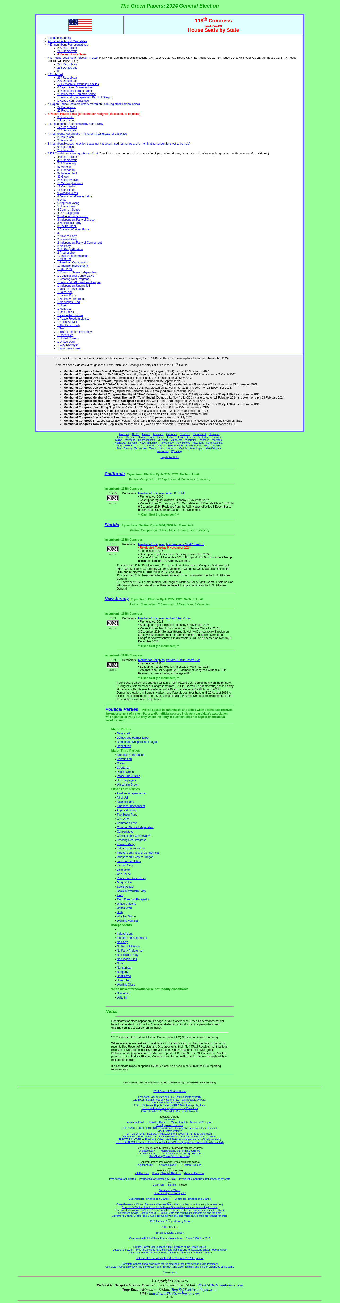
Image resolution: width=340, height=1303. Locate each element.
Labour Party (125, 865)
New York (198, 442)
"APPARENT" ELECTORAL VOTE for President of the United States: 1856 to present (169, 1136)
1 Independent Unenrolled (73, 285)
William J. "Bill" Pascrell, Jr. (183, 660)
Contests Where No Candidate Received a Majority (169, 1111)
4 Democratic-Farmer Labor (74, 90)
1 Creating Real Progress (73, 279)
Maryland (130, 439)
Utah (161, 448)
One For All (124, 874)
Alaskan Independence (131, 793)
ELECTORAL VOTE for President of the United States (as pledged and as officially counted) (170, 1139)
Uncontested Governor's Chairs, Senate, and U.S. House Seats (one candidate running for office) (169, 1210)
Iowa (181, 437)
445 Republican (67, 156)
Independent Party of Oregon (135, 857)
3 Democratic (65, 117)
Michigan (163, 439)
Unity (120, 912)
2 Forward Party (67, 239)
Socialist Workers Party (131, 891)
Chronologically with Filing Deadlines (181, 1153)
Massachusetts (146, 439)
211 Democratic (67, 51)
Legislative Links (169, 457)
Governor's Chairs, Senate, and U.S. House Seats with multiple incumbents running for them (169, 1212)
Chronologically (146, 1153)
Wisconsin (163, 451)
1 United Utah (66, 341)
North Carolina (214, 442)
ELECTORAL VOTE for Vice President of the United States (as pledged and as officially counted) (170, 1142)
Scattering (123, 993)
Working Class (126, 984)
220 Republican (67, 48)
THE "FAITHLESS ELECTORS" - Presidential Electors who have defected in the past (169, 1128)
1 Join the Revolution (70, 289)
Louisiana (216, 437)
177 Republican (67, 127)
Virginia (183, 448)
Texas (152, 448)
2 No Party (64, 246)
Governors (159, 1184)
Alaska (135, 434)
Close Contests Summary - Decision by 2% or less (169, 1108)
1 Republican (65, 120)
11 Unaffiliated (66, 189)
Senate (172, 1184)
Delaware (214, 434)
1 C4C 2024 (64, 269)
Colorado (185, 434)
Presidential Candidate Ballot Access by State (204, 1179)
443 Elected (55, 74)
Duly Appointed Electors (169, 1125)
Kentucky (203, 437)
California (171, 434)
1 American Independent (72, 265)
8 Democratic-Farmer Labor (74, 196)
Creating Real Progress (131, 840)
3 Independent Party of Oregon (76, 219)
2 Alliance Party (67, 236)
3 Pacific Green (67, 226)
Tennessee (140, 448)
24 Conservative (67, 180)
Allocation (169, 1119)
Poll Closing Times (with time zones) (169, 1156)
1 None (62, 305)
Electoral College (191, 1164)
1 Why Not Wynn (68, 345)
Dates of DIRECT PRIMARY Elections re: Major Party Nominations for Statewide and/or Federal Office (170, 1249)
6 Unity (61, 199)
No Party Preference (130, 950)
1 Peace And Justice (70, 315)
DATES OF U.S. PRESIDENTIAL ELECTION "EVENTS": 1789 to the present (169, 1133)
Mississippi (191, 439)
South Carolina (212, 445)
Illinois (161, 437)
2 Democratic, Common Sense (76, 94)
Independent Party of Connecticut (138, 852)
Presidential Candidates (122, 1179)
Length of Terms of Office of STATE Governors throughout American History (170, 1252)
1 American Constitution (72, 262)
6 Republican (65, 147)
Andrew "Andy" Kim (178, 618)
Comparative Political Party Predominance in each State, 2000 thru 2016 (169, 1238)
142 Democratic (67, 130)
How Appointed (135, 1122)
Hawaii (141, 437)
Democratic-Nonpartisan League (137, 742)
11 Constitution (66, 186)
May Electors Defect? (170, 1130)
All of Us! (122, 797)
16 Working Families (70, 183)
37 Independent (67, 173)
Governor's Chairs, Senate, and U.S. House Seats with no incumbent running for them (170, 1207)
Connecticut (199, 434)
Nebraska (120, 442)
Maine (118, 439)
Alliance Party (125, 801)
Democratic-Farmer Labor (133, 737)
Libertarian (123, 767)
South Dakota (124, 448)
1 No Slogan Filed (68, 302)
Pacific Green (125, 772)
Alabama (124, 434)
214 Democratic (67, 67)
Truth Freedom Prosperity (133, 899)
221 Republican (67, 64)
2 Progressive (66, 252)
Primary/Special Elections (166, 1173)
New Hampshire (149, 442)
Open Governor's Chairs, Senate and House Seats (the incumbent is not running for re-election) (169, 1204)
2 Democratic (65, 140)
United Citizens (126, 903)
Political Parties (122, 709)
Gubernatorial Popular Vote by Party (169, 1102)
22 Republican (66, 110)
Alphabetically (147, 1150)
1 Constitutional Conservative (75, 275)
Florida (119, 437)
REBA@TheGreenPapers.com (220, 1285)
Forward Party (126, 844)
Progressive (124, 882)
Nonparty (122, 972)
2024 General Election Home (169, 1091)
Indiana (171, 437)
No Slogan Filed (127, 959)
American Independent (131, 806)
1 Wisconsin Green (69, 348)
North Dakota (124, 445)
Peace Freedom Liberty (131, 878)
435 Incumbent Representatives (68, 44)
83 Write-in (64, 166)
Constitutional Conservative (134, 835)
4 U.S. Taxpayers (68, 213)
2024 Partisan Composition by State (169, 1221)
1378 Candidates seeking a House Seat (73, 153)
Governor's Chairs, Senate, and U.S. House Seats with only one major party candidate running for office (169, 1215)
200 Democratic (67, 81)
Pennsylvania (175, 445)
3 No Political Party (69, 223)
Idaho (151, 437)
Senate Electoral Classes (170, 1232)
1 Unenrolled (65, 335)
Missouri (204, 439)
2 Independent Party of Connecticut (79, 242)
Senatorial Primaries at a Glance (192, 1198)
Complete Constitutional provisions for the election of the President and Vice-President (170, 1263)
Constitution (124, 759)
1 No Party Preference (71, 298)
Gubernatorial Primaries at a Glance (148, 1198)
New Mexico (183, 442)
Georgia (130, 437)
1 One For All (65, 312)
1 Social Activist (67, 322)
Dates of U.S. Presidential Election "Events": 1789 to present (170, 1258)
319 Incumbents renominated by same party (75, 123)
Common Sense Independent (135, 827)
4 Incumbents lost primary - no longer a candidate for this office (87, 133)
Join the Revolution (129, 861)
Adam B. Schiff (175, 493)
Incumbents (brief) (59, 38)
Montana (217, 439)
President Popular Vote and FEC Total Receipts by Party (169, 1096)
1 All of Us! (64, 259)
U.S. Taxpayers (126, 780)
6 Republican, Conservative (74, 87)
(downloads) (169, 1272)
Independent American (131, 848)
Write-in (122, 997)
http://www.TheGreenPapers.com (174, 1294)
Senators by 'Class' (169, 1190)
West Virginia (213, 448)
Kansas (190, 437)
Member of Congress (151, 493)
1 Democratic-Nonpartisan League (79, 282)
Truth (120, 895)
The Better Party (127, 814)
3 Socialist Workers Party (73, 229)
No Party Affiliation (128, 946)
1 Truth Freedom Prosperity (74, 331)
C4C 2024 (123, 818)
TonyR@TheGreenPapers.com (194, 1289)
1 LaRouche (65, 292)
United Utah (124, 908)
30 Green (63, 176)
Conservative (125, 831)
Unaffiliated (124, 976)
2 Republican (65, 137)
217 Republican (67, 77)
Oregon (161, 445)
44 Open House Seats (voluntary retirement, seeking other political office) (94, 104)
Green (121, 763)
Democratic (124, 733)
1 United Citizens (68, 338)
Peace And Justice (128, 776)
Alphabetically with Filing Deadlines (180, 1150)
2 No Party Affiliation (70, 249)
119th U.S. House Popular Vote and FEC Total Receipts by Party (170, 1105)
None (120, 963)
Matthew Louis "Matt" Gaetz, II (185, 544)
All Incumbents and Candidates (67, 41)
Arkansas (158, 434)
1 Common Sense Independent (77, 272)
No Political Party (127, 955)
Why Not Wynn (126, 916)
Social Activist (125, 886)
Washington (196, 448)
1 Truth (61, 328)
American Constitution (130, 755)
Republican (124, 746)
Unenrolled (124, 980)
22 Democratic (66, 107)
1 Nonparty (64, 308)
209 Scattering (66, 163)
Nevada (132, 442)
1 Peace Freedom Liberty (73, 318)
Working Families (128, 920)
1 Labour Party (66, 295)
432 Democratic (67, 160)
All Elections (142, 1173)
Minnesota (176, 439)
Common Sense (127, 823)
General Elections (194, 1173)
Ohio (137, 445)
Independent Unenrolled (132, 938)
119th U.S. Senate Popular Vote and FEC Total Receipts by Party (169, 1099)
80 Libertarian (66, 170)
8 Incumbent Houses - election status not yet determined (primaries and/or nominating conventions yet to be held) (119, 143)
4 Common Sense (68, 209)
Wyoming (176, 451)
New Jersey (167, 442)
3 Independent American (72, 216)
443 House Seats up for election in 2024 (73, 57)
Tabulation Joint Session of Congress (191, 1122)
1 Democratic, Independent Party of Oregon (84, 97)
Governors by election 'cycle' (170, 1193)
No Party (122, 942)
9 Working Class (67, 193)
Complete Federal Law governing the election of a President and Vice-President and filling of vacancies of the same (169, 1266)
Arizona (146, 434)
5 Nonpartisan (66, 206)
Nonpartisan (124, 967)
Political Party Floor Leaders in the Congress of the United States (169, 1246)
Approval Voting (126, 810)
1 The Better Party (68, 325)
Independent (125, 933)
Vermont (171, 448)
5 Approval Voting (68, 203)
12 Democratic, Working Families (78, 84)
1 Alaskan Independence (72, 256)
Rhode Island (193, 445)
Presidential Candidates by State (157, 1179)
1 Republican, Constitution (73, 100)
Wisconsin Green (127, 784)
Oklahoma (148, 445)
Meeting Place (157, 1122)
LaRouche (123, 869)
